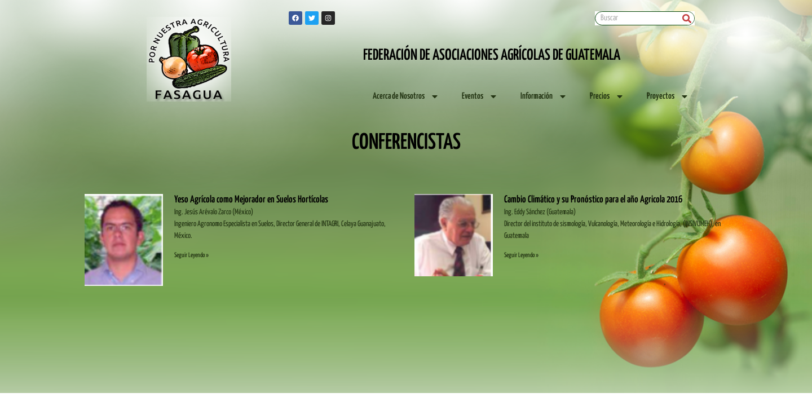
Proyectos (668, 96)
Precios (607, 96)
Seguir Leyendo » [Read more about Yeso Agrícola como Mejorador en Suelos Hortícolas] (191, 255)
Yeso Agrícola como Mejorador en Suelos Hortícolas (251, 200)
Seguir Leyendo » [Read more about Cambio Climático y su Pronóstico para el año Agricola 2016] (521, 255)
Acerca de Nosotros (406, 96)
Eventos (480, 96)
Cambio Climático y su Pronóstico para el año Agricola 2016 (593, 200)
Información (543, 96)
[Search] (687, 18)
